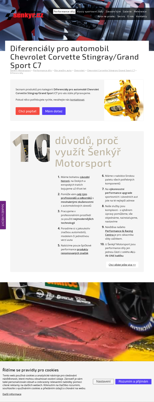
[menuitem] (64, 11)
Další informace (12, 394)
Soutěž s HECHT (3, 215)
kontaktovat (77, 99)
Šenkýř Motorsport (20, 70)
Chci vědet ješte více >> (122, 265)
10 (33, 147)
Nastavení (103, 381)
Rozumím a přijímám (133, 381)
